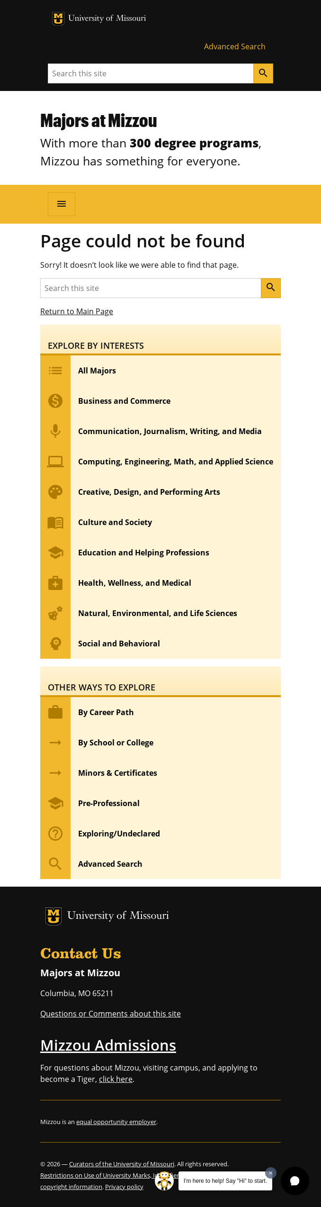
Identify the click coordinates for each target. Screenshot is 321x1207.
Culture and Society (96, 522)
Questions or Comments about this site (110, 1013)
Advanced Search (235, 46)
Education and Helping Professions (124, 552)
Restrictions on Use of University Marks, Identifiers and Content (129, 1175)
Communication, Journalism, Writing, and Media (151, 431)
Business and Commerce (105, 401)
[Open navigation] (61, 204)
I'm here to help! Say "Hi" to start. (225, 1181)
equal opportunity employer (116, 1121)
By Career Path (87, 712)
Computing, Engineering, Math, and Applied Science (156, 461)
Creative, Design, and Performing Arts (130, 492)
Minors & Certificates (98, 773)
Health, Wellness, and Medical (115, 583)
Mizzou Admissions (108, 1045)
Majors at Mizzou (98, 120)
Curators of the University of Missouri (121, 1164)
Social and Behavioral (100, 643)
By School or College (96, 742)
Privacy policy (124, 1186)
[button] (295, 1181)
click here (116, 1079)
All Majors (78, 370)
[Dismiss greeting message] (270, 1173)
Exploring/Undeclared (100, 833)
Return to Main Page (76, 311)
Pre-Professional (90, 803)
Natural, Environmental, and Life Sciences (138, 613)
